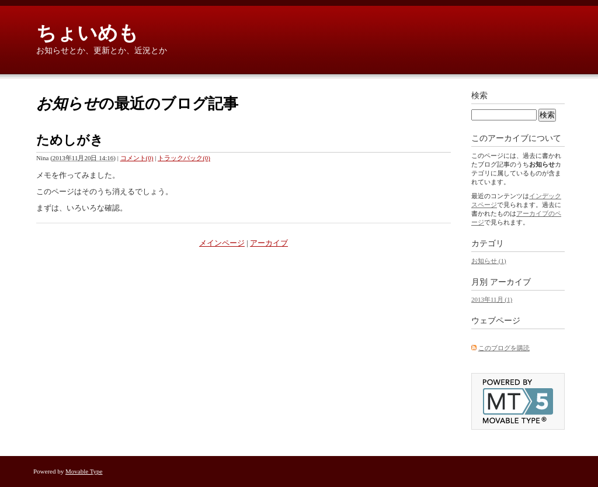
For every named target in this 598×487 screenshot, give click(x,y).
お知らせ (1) (488, 260)
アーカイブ (269, 243)
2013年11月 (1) (491, 299)
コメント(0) (137, 157)
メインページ (222, 243)
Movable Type (84, 471)
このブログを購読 (504, 347)
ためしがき (69, 140)
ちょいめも (87, 33)
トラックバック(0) (184, 157)
